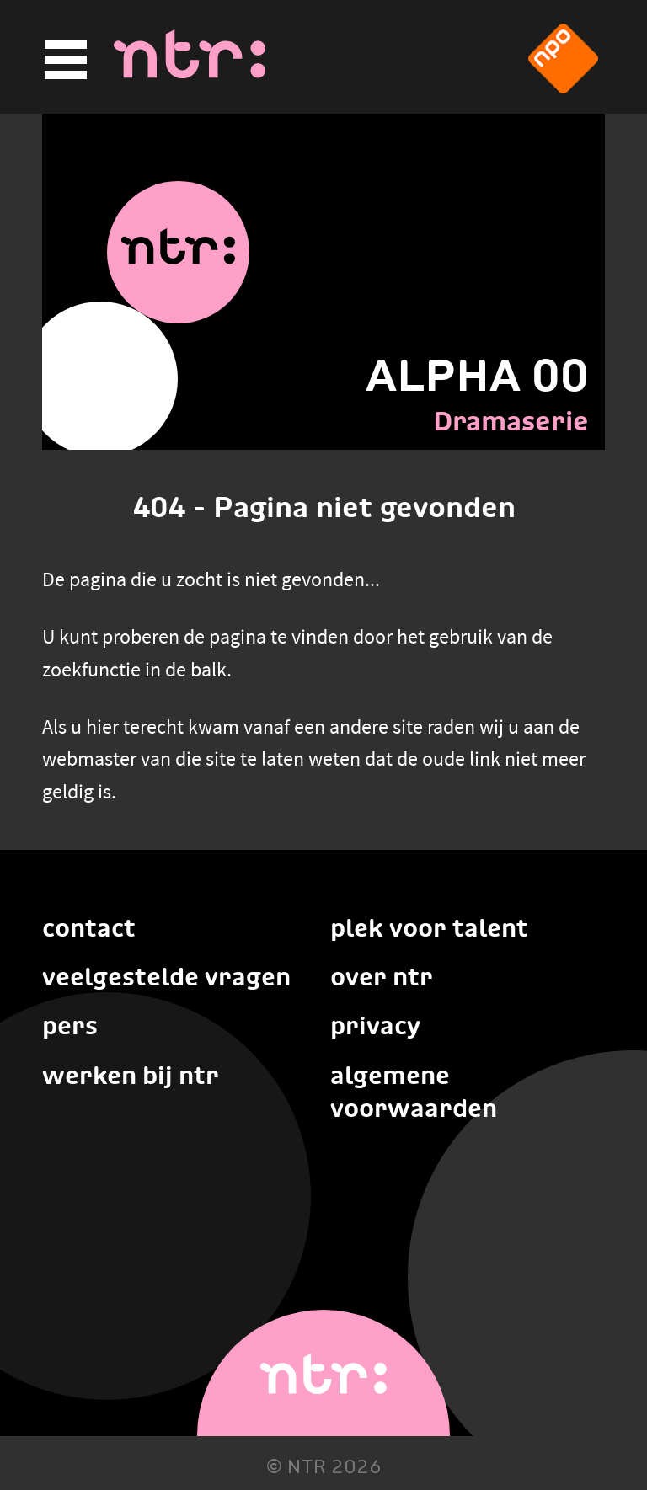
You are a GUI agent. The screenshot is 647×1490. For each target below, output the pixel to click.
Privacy (375, 1025)
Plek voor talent (429, 927)
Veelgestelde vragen (166, 976)
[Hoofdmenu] (63, 60)
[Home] (189, 73)
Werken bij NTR (130, 1075)
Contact (89, 927)
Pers (70, 1025)
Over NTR (381, 976)
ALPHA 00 (477, 375)
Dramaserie (511, 420)
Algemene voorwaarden (413, 1091)
